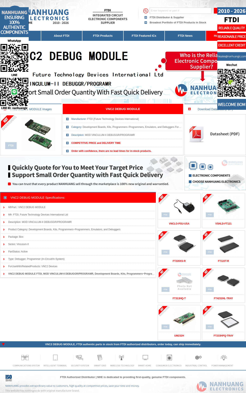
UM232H (179, 335)
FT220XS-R (179, 261)
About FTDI (61, 35)
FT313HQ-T (179, 298)
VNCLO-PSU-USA (179, 223)
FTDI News (185, 35)
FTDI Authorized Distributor (77, 377)
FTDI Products (103, 35)
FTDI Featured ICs (144, 35)
